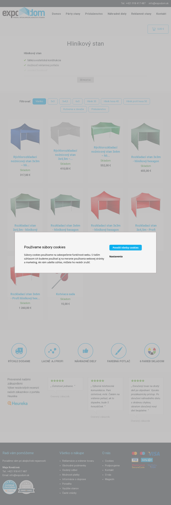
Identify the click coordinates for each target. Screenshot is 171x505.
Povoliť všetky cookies (126, 247)
